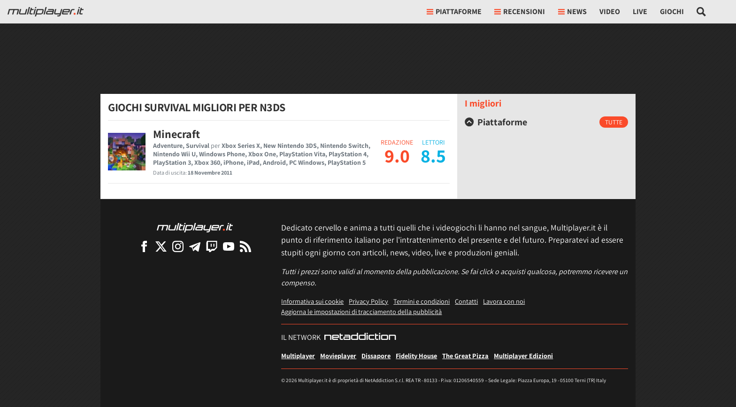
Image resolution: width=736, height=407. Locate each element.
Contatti (466, 301)
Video (609, 11)
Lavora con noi (504, 301)
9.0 (397, 155)
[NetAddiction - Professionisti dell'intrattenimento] (360, 337)
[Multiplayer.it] (46, 11)
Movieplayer (338, 355)
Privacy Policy (368, 301)
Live (640, 11)
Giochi (672, 11)
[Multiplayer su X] (161, 246)
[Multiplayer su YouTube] (228, 246)
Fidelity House (416, 355)
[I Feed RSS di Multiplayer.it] (245, 246)
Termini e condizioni (421, 301)
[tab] (546, 122)
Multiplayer (298, 355)
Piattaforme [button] (454, 11)
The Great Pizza (465, 355)
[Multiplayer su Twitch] (211, 246)
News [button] (572, 11)
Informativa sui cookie (312, 301)
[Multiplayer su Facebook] (144, 246)
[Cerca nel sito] (701, 11)
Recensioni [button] (519, 11)
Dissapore (376, 355)
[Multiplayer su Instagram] (178, 246)
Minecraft (176, 133)
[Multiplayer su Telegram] (194, 246)
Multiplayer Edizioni (523, 355)
